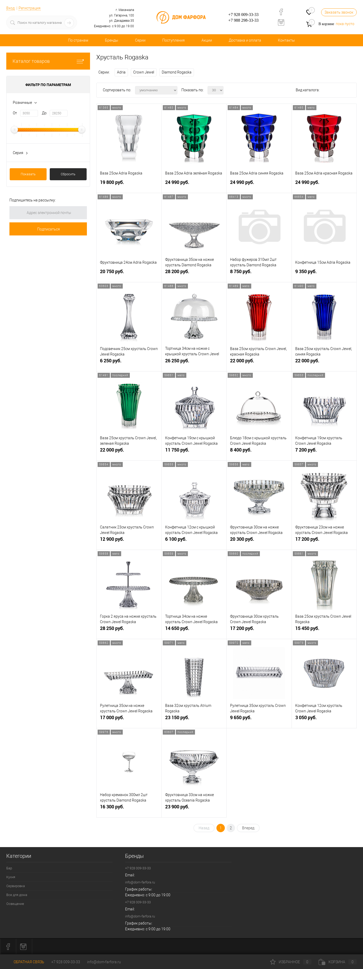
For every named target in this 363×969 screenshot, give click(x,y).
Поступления (173, 40)
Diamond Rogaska (177, 72)
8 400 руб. (259, 452)
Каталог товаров (48, 61)
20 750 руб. (129, 273)
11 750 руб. (194, 452)
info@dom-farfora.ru (140, 882)
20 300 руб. (259, 541)
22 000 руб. (259, 363)
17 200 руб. (324, 541)
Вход (10, 8)
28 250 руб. (129, 630)
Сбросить (68, 174)
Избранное (290, 962)
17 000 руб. (129, 719)
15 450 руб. (324, 630)
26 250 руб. (194, 363)
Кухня (10, 877)
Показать (28, 174)
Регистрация (30, 8)
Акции (207, 40)
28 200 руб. (194, 273)
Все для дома (16, 895)
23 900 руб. (194, 809)
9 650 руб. (259, 719)
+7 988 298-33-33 (243, 20)
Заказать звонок (339, 12)
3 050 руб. (324, 719)
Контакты (286, 40)
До (44, 113)
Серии (140, 40)
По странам (78, 40)
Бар (9, 868)
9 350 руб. (324, 273)
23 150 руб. (194, 719)
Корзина (338, 962)
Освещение (15, 904)
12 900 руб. (129, 541)
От (15, 113)
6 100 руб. (194, 541)
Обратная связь (25, 962)
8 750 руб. (259, 273)
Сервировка (15, 886)
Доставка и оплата (245, 40)
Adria (121, 72)
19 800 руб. (129, 184)
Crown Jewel (143, 72)
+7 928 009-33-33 (243, 14)
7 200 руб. (324, 452)
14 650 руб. (194, 630)
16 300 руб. (129, 809)
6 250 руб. (129, 363)
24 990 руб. (194, 184)
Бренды (111, 40)
